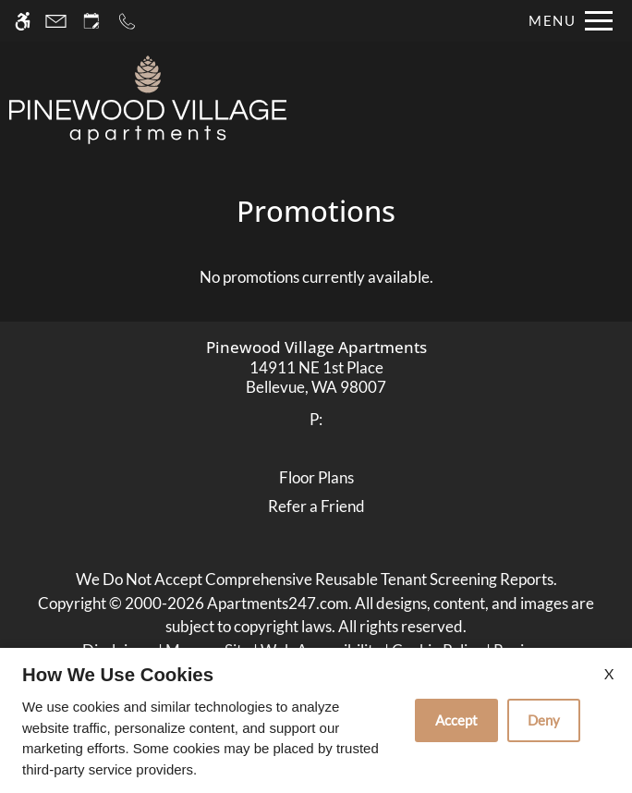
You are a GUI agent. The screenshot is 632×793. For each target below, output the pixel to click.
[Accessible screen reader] (22, 21)
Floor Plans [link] (316, 477)
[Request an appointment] (91, 21)
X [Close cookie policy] (609, 673)
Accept (456, 720)
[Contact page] (56, 21)
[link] (316, 377)
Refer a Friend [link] (316, 506)
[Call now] (127, 21)
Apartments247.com (277, 603)
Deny (544, 720)
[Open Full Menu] (566, 21)
